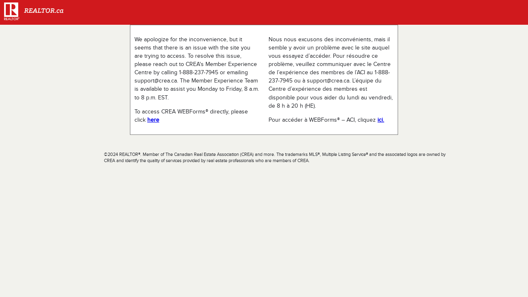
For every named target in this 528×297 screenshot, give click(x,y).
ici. (380, 119)
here (153, 119)
